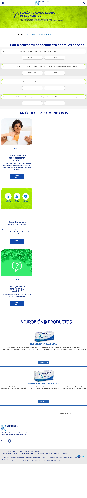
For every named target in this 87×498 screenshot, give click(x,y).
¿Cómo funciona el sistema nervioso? (17, 223)
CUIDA (20, 451)
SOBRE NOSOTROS (6, 454)
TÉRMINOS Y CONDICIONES (37, 454)
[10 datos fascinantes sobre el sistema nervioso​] (16, 131)
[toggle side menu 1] (2, 3)
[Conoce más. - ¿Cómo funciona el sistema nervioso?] (17, 241)
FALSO (55, 57)
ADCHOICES (65, 454)
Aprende (20, 34)
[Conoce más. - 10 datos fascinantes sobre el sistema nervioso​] (17, 176)
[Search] (84, 2)
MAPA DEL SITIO (16, 454)
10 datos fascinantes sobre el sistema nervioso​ (16, 157)
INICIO (3, 451)
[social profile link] (9, 441)
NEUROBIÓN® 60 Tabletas (43, 383)
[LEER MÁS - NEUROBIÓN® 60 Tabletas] (43, 401)
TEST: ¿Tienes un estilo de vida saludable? (16, 288)
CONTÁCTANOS (25, 454)
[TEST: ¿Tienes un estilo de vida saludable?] (16, 262)
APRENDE (15, 451)
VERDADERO (32, 57)
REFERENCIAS (57, 454)
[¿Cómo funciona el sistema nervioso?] (16, 198)
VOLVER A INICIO (66, 413)
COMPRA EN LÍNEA (35, 451)
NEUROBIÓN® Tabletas (43, 343)
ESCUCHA (9, 451)
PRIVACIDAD (49, 454)
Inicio (13, 34)
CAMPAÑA (26, 451)
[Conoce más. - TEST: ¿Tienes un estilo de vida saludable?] (17, 303)
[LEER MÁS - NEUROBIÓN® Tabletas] (43, 362)
